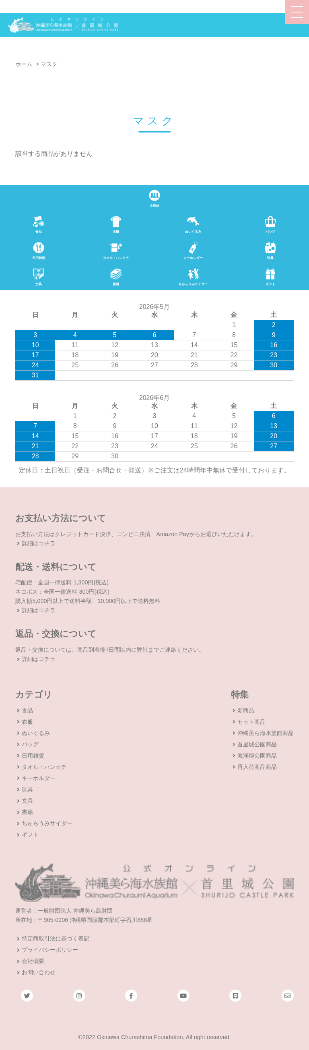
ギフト (30, 834)
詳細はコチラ (39, 543)
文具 (27, 800)
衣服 (27, 722)
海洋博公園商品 (257, 755)
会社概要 (33, 961)
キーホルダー (39, 778)
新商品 (245, 710)
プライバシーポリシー (50, 949)
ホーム (23, 64)
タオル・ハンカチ (44, 767)
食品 (27, 710)
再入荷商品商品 (257, 767)
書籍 (27, 812)
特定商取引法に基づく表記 (55, 938)
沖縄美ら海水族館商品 (265, 733)
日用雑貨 (33, 755)
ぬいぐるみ (36, 733)
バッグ (30, 744)
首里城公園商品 (257, 744)
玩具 (27, 789)
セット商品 (251, 722)
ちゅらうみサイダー (47, 823)
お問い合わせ (39, 972)
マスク (49, 64)
